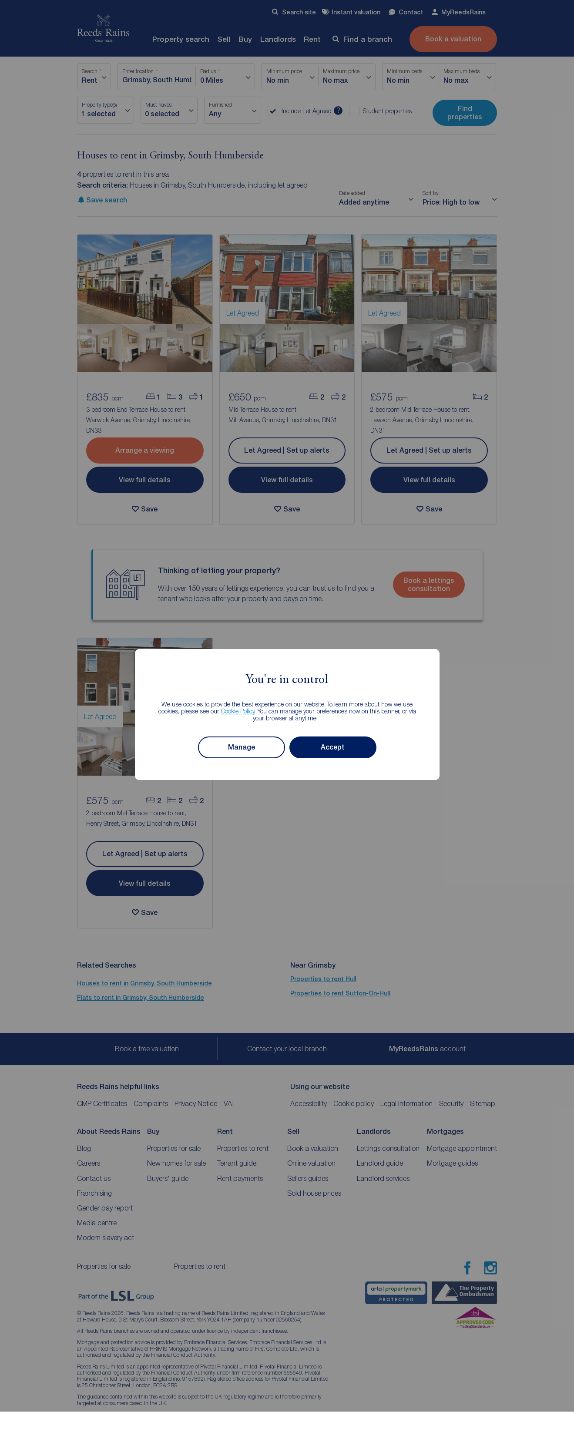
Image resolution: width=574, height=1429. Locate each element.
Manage (241, 747)
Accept (333, 747)
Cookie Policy (238, 711)
